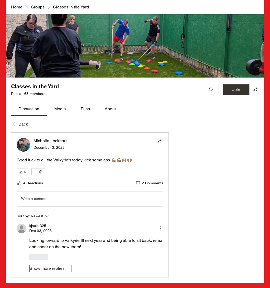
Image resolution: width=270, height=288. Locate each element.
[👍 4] (22, 172)
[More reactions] (38, 172)
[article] (90, 204)
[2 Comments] (149, 183)
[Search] (211, 89)
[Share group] (256, 89)
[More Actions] (160, 228)
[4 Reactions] (30, 183)
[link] (28, 108)
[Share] (160, 141)
